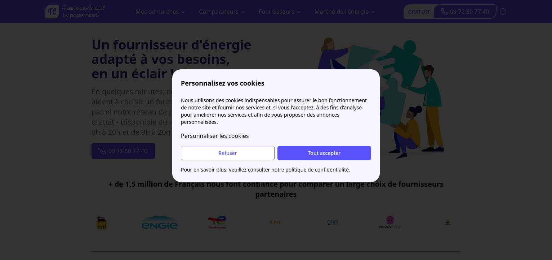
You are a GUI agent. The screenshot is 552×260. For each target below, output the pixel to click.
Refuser (227, 153)
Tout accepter (324, 153)
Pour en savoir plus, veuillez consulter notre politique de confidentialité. (265, 169)
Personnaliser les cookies (215, 135)
